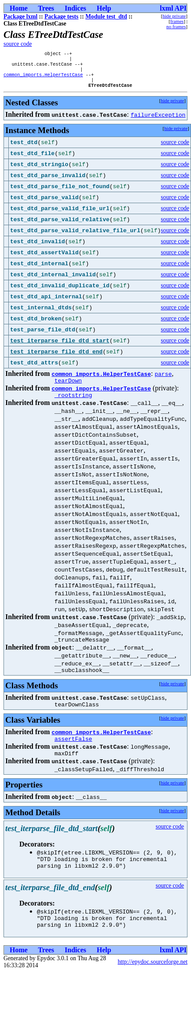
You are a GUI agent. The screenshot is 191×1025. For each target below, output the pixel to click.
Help (104, 8)
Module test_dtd (106, 16)
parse (163, 380)
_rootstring (73, 404)
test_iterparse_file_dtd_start (59, 347)
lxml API (173, 8)
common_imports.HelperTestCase (43, 79)
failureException (158, 121)
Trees (46, 8)
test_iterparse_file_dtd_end (56, 358)
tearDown (68, 388)
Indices (75, 8)
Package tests (61, 16)
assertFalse (73, 753)
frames (177, 21)
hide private (174, 16)
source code (18, 44)
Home (19, 8)
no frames (176, 26)
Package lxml (20, 16)
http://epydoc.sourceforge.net (152, 982)
